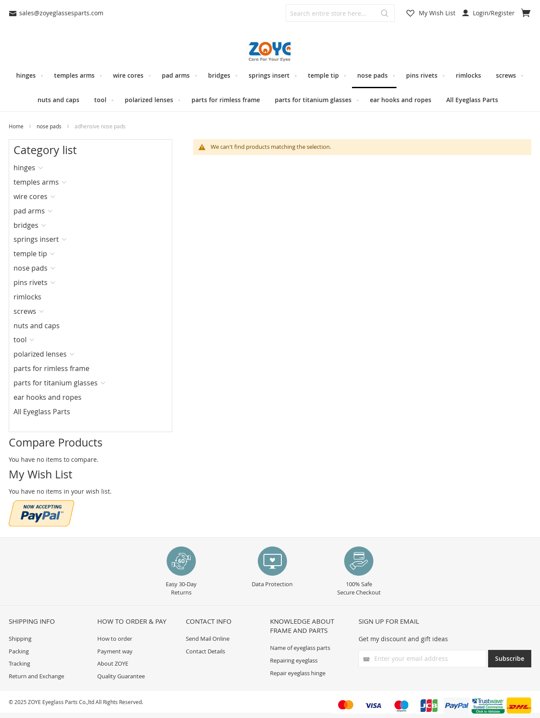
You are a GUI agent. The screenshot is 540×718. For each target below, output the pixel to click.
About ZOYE (112, 663)
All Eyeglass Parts (42, 411)
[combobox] (340, 13)
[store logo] (270, 52)
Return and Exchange (36, 676)
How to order (114, 638)
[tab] (41, 167)
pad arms (29, 211)
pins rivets (31, 282)
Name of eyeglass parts (300, 648)
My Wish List (437, 13)
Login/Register (488, 13)
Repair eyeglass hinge (297, 673)
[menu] (270, 87)
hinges (24, 167)
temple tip (30, 253)
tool (20, 339)
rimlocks (27, 297)
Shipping (20, 638)
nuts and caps (37, 325)
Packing (19, 651)
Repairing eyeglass (294, 660)
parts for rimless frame (51, 368)
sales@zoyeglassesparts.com (56, 13)
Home (17, 126)
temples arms (36, 182)
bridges (26, 225)
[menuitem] (27, 75)
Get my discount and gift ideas (403, 639)
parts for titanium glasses (56, 383)
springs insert (36, 239)
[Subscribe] (509, 658)
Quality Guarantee (121, 676)
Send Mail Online (207, 638)
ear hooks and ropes (48, 397)
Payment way (115, 651)
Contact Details (205, 651)
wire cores (31, 196)
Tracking (19, 663)
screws (25, 311)
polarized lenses (40, 354)
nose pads (50, 126)
